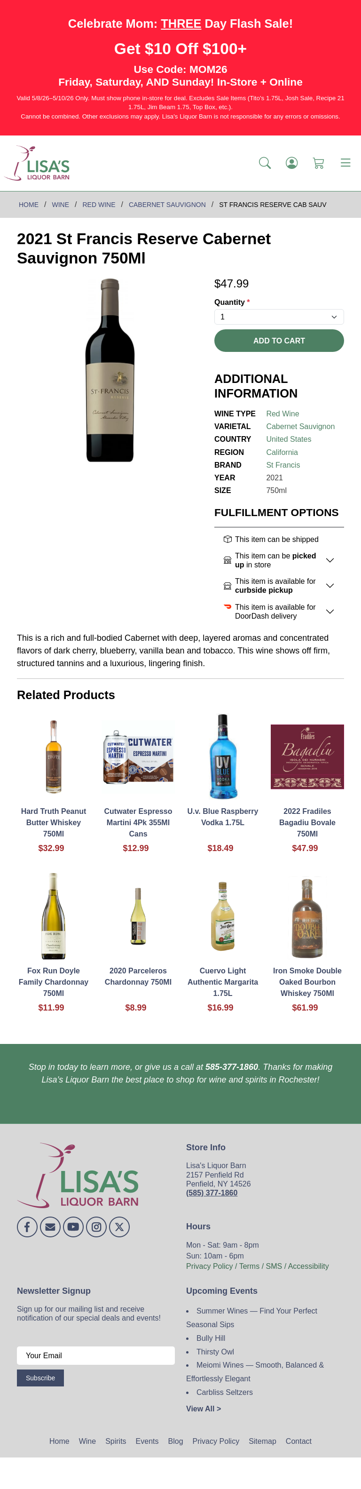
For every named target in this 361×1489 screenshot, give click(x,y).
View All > (203, 1409)
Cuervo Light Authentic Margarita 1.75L (223, 982)
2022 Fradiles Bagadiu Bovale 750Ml (307, 822)
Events (147, 1441)
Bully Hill (210, 1338)
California (282, 452)
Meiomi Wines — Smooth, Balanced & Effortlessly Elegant (255, 1372)
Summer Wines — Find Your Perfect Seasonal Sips (251, 1318)
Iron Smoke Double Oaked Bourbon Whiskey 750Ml (307, 982)
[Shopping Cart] (318, 163)
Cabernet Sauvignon (300, 426)
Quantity (232, 302)
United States (288, 439)
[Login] (291, 163)
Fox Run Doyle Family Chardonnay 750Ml (53, 982)
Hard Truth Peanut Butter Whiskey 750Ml (53, 822)
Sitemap (262, 1441)
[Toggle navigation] (345, 163)
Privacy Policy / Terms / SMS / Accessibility (257, 1266)
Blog (175, 1441)
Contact (299, 1441)
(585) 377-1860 (211, 1193)
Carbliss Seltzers (224, 1392)
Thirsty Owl (215, 1352)
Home (59, 1441)
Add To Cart (279, 341)
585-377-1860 (231, 1067)
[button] (264, 163)
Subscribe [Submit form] (40, 1378)
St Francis (283, 465)
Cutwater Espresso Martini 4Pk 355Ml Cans (138, 822)
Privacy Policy (216, 1441)
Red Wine (282, 414)
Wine (87, 1441)
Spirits (115, 1441)
